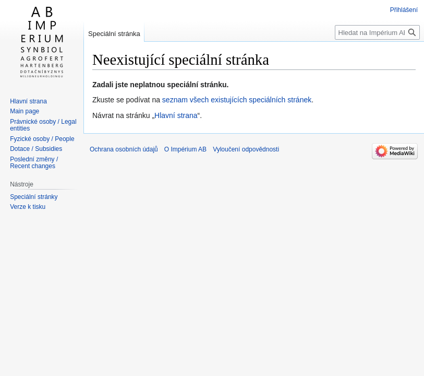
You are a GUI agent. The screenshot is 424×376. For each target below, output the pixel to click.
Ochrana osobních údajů (124, 149)
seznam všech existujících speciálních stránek (236, 100)
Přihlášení (404, 10)
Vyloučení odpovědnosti (246, 149)
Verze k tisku (27, 206)
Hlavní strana (175, 115)
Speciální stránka (114, 34)
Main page (24, 111)
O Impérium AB (185, 149)
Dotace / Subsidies (36, 148)
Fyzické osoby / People (42, 139)
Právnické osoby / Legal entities (43, 125)
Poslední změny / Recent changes (34, 163)
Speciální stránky (33, 197)
